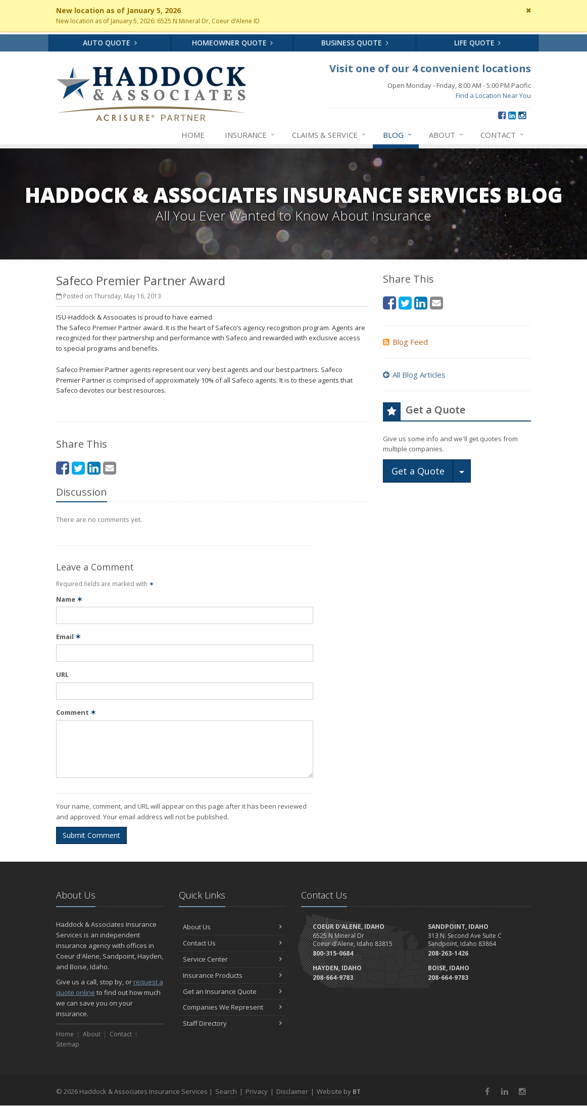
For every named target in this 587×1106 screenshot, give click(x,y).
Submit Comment (91, 835)
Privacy (257, 1091)
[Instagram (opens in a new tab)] (522, 115)
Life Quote (477, 42)
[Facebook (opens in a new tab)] (502, 115)
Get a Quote (418, 471)
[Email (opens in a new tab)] (109, 467)
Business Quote (354, 42)
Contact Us (232, 942)
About (446, 134)
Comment (76, 712)
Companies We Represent (232, 1007)
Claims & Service (329, 134)
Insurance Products (232, 975)
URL (62, 674)
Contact (502, 134)
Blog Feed (405, 342)
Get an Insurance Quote (232, 991)
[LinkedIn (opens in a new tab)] (512, 115)
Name (69, 599)
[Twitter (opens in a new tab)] (78, 467)
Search (226, 1091)
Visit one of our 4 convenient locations (430, 68)
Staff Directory (232, 1023)
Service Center (232, 959)
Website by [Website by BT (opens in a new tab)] (339, 1091)
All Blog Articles (414, 375)
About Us (232, 926)
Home (193, 135)
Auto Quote (110, 42)
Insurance (250, 134)
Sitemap (67, 1044)
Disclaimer (292, 1091)
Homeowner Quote (232, 42)
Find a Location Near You (493, 95)
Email (68, 636)
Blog (398, 134)
